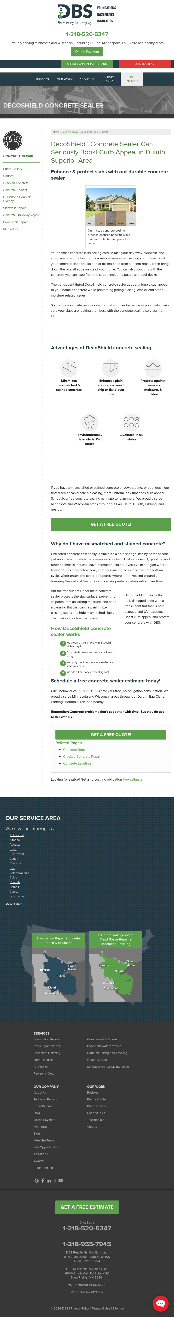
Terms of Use (101, 1308)
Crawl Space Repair (47, 1046)
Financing (40, 1126)
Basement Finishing (47, 1053)
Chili (12, 868)
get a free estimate (87, 1207)
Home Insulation (45, 1059)
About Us (40, 1092)
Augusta (15, 844)
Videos (92, 1126)
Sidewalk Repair (14, 208)
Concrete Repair (75, 749)
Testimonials (95, 1120)
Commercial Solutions (102, 1039)
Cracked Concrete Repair (82, 756)
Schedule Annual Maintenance (87, 64)
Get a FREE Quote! (111, 734)
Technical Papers (45, 1099)
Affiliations (41, 1154)
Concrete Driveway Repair (21, 215)
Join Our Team (145, 64)
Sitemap (118, 1308)
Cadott (14, 858)
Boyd (13, 849)
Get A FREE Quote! (111, 524)
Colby (13, 877)
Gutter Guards (97, 1059)
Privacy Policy (80, 1308)
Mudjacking (11, 229)
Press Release (43, 1106)
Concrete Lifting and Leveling (107, 1053)
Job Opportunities (46, 1147)
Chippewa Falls (19, 873)
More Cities (13, 904)
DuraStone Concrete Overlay (17, 199)
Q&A (37, 1113)
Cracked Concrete (15, 183)
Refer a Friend (43, 1167)
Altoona (15, 840)
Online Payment (87, 51)
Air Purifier (41, 1066)
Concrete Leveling (77, 763)
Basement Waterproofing (104, 1046)
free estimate (133, 779)
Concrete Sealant (15, 190)
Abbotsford (17, 835)
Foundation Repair (46, 1039)
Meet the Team (44, 1140)
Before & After (97, 1099)
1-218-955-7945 (87, 1243)
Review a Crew (44, 1073)
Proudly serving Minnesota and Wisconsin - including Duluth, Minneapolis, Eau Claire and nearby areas (87, 43)
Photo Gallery (12, 169)
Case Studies (96, 1113)
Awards (39, 1161)
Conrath (15, 882)
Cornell (14, 887)
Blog (37, 1133)
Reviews (92, 1092)
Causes (8, 176)
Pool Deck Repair (15, 222)
